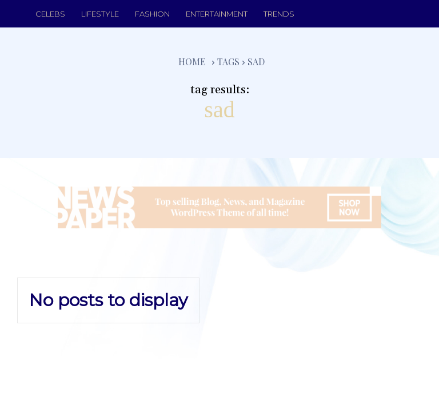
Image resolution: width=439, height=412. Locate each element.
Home (192, 62)
